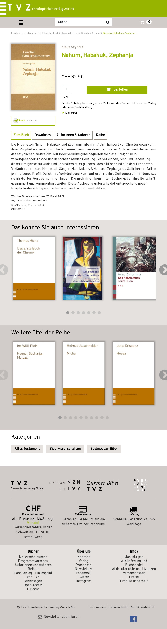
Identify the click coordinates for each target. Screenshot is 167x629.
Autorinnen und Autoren (33, 565)
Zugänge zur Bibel (104, 449)
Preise (134, 577)
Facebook (83, 573)
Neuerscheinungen (33, 557)
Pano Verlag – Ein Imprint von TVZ (33, 575)
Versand (33, 523)
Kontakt (83, 557)
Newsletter (83, 569)
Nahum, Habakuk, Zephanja (119, 33)
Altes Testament (27, 449)
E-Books (33, 589)
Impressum (97, 607)
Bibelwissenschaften (65, 449)
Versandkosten (134, 573)
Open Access (33, 585)
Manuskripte (133, 557)
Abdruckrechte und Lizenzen (134, 569)
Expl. (65, 98)
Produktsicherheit (134, 581)
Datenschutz (118, 607)
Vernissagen (33, 581)
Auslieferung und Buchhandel (134, 563)
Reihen (33, 569)
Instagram (83, 581)
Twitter (83, 577)
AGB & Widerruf (142, 607)
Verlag (83, 561)
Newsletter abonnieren (58, 617)
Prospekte (83, 565)
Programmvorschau (33, 561)
